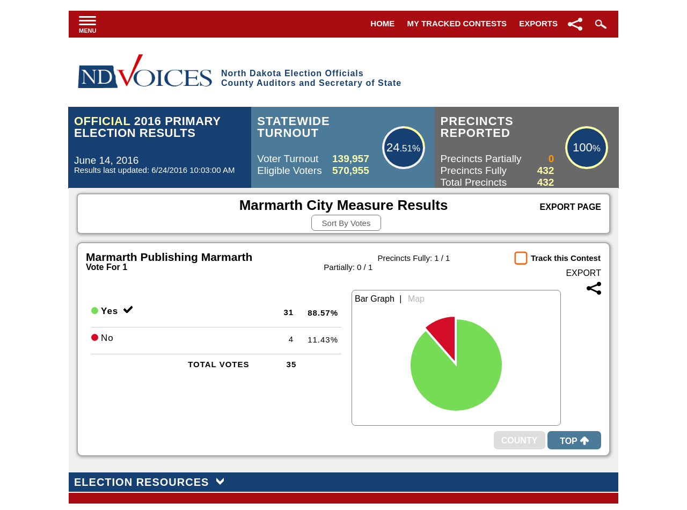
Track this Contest (566, 258)
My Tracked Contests (457, 23)
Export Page (570, 207)
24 (392, 147)
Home (382, 23)
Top (574, 441)
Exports (538, 23)
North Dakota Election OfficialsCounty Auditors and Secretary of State (311, 78)
